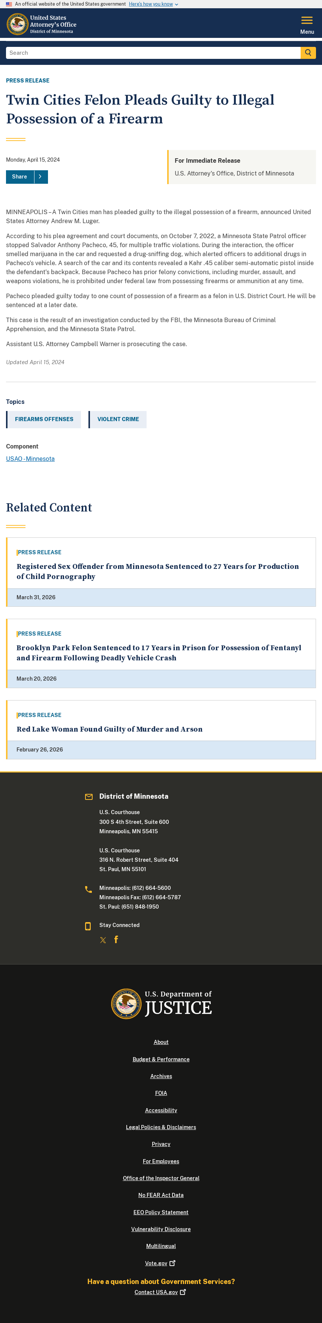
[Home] (42, 33)
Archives (161, 1076)
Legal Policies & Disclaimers (161, 1127)
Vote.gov (161, 1263)
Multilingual (161, 1246)
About (161, 1042)
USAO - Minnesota (30, 458)
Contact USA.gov (161, 1292)
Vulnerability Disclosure (161, 1229)
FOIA (161, 1093)
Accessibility (161, 1110)
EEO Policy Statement (161, 1212)
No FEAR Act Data (161, 1195)
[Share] (27, 177)
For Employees (161, 1161)
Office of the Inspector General (161, 1178)
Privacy (161, 1144)
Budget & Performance (161, 1059)
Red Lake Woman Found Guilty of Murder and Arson (109, 729)
